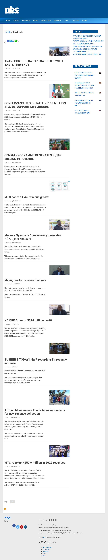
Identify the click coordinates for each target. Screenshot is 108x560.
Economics (26, 21)
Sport (66, 21)
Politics (16, 21)
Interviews (57, 21)
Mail (44, 556)
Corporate (75, 21)
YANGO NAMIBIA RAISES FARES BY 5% (87, 46)
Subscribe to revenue (5, 509)
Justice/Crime (46, 21)
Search (84, 21)
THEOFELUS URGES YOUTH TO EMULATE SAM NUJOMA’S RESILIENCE (84, 85)
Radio (44, 553)
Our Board (46, 551)
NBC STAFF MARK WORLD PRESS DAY (87, 54)
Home (8, 21)
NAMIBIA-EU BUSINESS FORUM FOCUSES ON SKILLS (84, 103)
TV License (46, 549)
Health (35, 21)
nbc (7, 518)
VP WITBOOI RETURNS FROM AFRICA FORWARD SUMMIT (84, 75)
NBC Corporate (47, 547)
